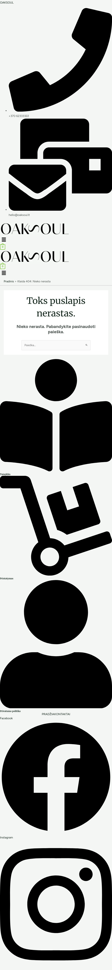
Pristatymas (6, 578)
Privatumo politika (10, 711)
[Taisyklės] (56, 470)
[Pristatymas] (56, 574)
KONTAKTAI (62, 714)
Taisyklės (5, 474)
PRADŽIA (48, 714)
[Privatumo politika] (56, 707)
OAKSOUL (7, 2)
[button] (56, 240)
